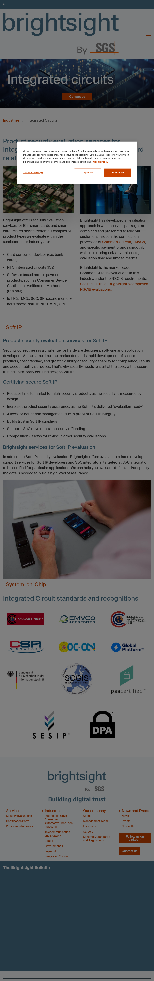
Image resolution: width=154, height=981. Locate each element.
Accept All (117, 172)
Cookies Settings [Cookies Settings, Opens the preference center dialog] (33, 172)
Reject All (87, 172)
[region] (77, 163)
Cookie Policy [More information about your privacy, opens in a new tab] (100, 161)
